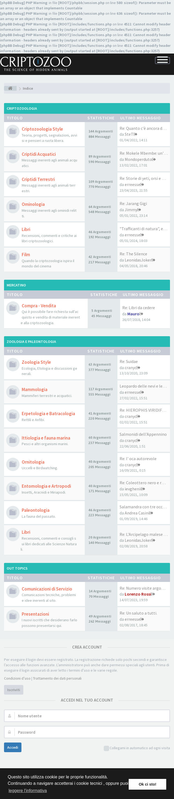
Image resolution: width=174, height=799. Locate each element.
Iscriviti (13, 689)
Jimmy (131, 209)
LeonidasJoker (138, 260)
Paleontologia (36, 510)
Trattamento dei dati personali (57, 678)
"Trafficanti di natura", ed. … (145, 228)
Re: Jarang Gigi (133, 203)
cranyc (130, 367)
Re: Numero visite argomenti (146, 588)
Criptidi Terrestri (38, 179)
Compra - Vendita (39, 306)
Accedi (12, 747)
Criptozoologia (22, 108)
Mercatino (16, 285)
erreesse (132, 184)
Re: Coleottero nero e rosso (145, 482)
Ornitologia (33, 462)
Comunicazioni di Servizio (47, 589)
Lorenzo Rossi (138, 594)
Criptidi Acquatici (39, 154)
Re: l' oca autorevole (138, 458)
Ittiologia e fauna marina (46, 438)
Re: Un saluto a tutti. (138, 613)
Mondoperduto (138, 159)
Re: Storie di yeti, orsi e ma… (146, 178)
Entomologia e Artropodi (46, 486)
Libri (26, 229)
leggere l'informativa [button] (28, 790)
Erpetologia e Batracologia (48, 413)
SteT (129, 134)
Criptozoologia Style (42, 129)
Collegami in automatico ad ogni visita (137, 748)
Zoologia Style (36, 362)
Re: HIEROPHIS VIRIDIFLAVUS (146, 410)
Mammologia (34, 389)
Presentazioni (35, 614)
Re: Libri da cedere (138, 307)
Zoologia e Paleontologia (31, 341)
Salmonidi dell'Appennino (143, 434)
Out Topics (17, 568)
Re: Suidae (129, 361)
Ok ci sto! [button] (147, 784)
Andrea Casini (137, 513)
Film (26, 255)
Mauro (133, 313)
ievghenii (133, 488)
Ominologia (33, 204)
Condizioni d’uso (17, 678)
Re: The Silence (133, 253)
